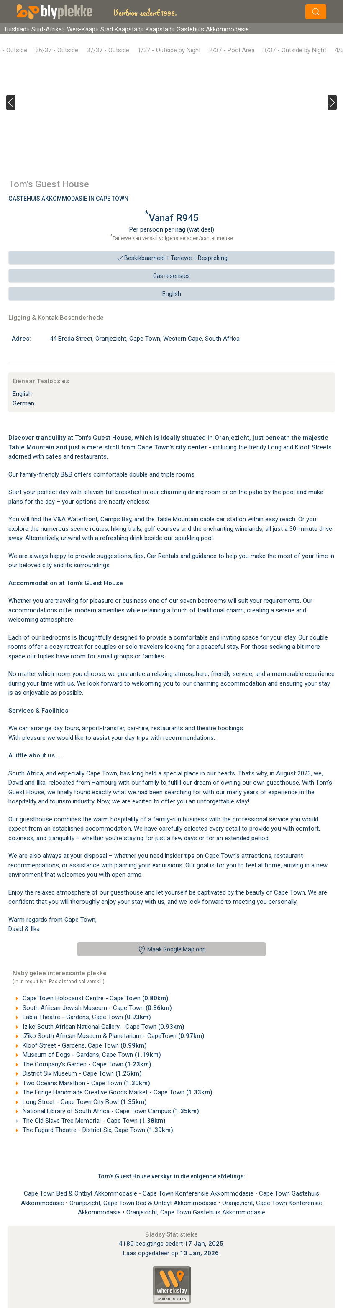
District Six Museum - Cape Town (81, 1073)
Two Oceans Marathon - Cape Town (85, 1083)
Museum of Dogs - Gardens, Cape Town (91, 1054)
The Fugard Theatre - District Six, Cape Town (97, 1130)
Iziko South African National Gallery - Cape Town (102, 1026)
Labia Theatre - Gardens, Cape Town (86, 1017)
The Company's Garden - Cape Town (86, 1064)
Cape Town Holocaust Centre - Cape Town (95, 998)
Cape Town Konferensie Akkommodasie (199, 1193)
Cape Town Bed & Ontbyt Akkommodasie (81, 1193)
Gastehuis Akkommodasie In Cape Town (68, 198)
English (171, 294)
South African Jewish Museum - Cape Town (96, 1008)
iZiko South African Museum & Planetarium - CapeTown (113, 1036)
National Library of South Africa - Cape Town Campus (110, 1111)
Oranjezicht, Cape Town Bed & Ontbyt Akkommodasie (143, 1203)
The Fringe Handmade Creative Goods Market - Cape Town (116, 1092)
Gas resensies (171, 276)
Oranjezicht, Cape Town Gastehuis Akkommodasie (195, 1212)
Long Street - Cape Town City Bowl (84, 1102)
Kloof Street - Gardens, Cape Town (84, 1045)
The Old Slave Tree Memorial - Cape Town (93, 1120)
